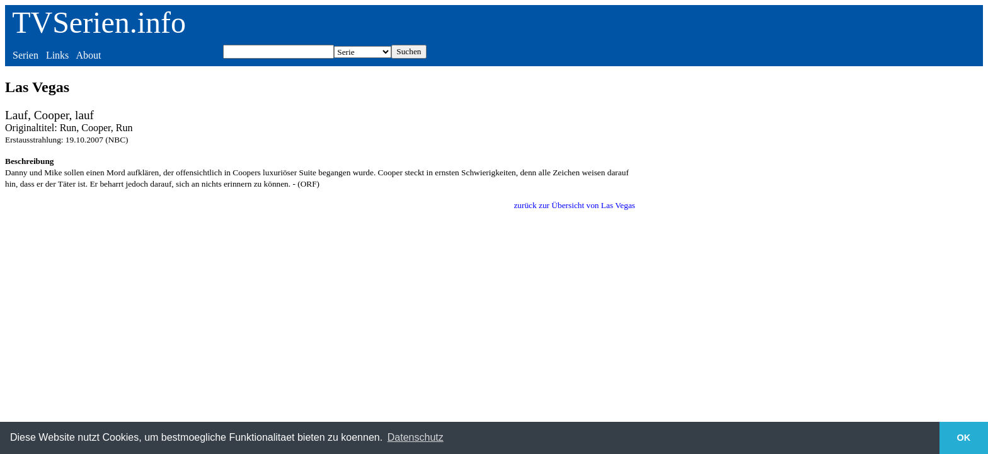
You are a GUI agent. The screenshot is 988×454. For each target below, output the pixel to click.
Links (57, 55)
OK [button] (964, 438)
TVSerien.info (99, 22)
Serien (25, 55)
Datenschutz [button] (416, 437)
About (88, 55)
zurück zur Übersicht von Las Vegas (574, 205)
